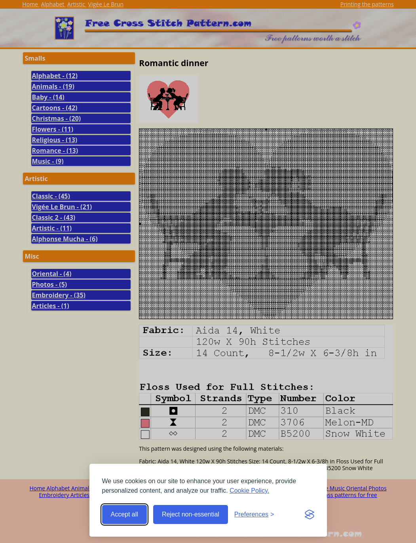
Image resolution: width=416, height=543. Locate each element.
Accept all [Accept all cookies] (124, 514)
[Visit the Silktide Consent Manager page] (309, 514)
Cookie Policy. (249, 490)
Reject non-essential (190, 514)
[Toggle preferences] (254, 514)
